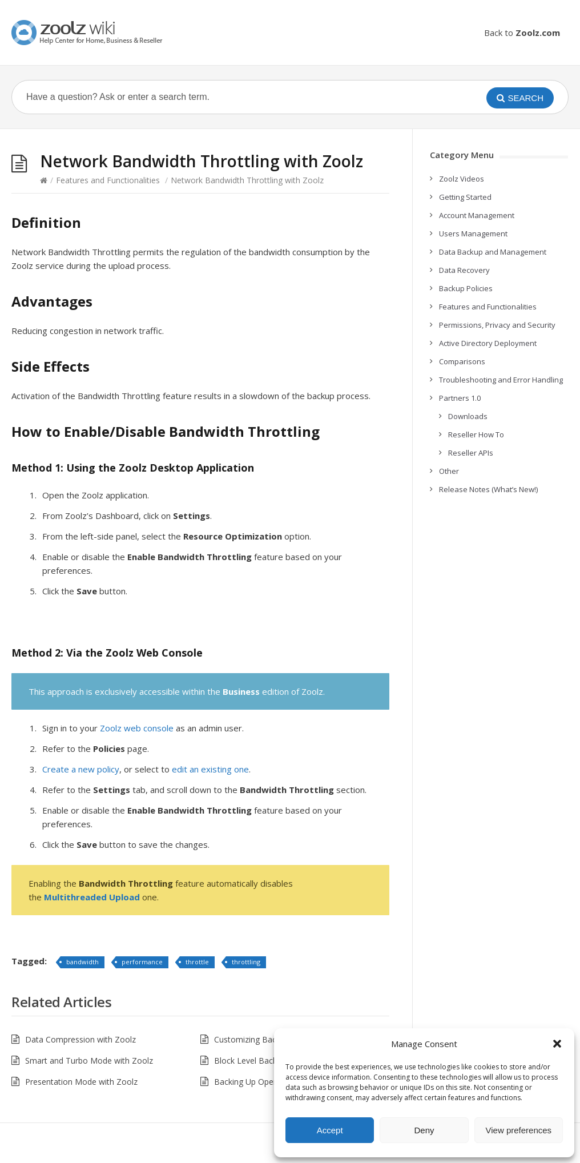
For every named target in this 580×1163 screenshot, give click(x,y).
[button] (557, 1043)
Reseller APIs (470, 453)
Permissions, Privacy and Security (497, 325)
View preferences (519, 1130)
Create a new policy (80, 769)
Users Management (473, 233)
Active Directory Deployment (488, 343)
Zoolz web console (137, 728)
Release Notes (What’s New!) (488, 489)
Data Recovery (464, 270)
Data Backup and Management (492, 252)
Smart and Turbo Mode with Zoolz (89, 1060)
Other (449, 471)
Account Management (476, 215)
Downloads (468, 416)
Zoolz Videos (461, 179)
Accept (330, 1130)
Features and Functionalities (108, 180)
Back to (522, 32)
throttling (246, 961)
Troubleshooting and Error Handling (501, 380)
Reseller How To (476, 434)
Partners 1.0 (460, 398)
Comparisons (462, 361)
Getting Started (465, 197)
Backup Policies (466, 288)
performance (142, 961)
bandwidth (82, 961)
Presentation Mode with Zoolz (81, 1081)
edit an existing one (210, 769)
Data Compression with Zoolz (80, 1039)
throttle (197, 961)
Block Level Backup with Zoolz (270, 1060)
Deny (424, 1130)
